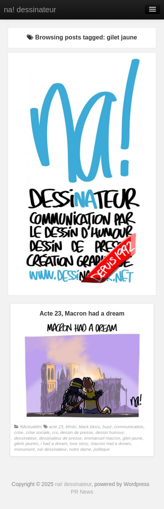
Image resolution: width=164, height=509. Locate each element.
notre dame (80, 449)
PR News (82, 492)
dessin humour (109, 432)
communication (128, 426)
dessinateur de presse (60, 438)
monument (24, 449)
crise (18, 432)
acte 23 (56, 426)
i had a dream (54, 443)
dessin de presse (76, 432)
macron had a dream (111, 443)
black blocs (89, 426)
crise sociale (37, 432)
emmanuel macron (102, 438)
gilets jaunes (26, 443)
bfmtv (71, 426)
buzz (107, 426)
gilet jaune (133, 438)
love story (79, 443)
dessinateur (25, 438)
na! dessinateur (30, 9)
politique (101, 449)
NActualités (31, 426)
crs (55, 432)
